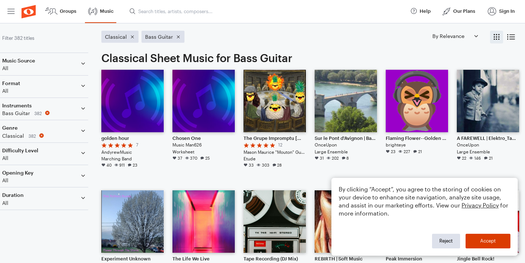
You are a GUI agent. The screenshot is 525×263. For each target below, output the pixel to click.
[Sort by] (455, 36)
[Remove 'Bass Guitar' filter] (54, 113)
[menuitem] (11, 11)
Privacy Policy (480, 205)
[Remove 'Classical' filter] (54, 136)
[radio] (496, 37)
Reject (446, 241)
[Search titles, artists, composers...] (266, 11)
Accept (488, 241)
